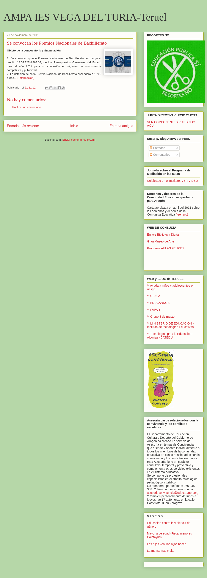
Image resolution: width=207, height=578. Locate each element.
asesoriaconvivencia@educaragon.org (172, 492)
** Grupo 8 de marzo (161, 316)
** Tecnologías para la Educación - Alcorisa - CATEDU (170, 335)
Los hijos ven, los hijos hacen (166, 544)
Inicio (74, 126)
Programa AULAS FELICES (165, 248)
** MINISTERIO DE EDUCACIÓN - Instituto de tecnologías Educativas (170, 325)
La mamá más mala (160, 550)
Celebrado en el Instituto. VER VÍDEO (172, 180)
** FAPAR (153, 309)
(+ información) (25, 77)
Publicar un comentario (26, 107)
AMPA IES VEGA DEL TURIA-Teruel (85, 17)
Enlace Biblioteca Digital (163, 234)
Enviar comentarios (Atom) (79, 139)
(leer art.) (182, 214)
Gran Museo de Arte (160, 241)
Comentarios (160, 154)
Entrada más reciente (23, 126)
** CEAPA (153, 296)
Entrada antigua (121, 126)
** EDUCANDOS (158, 303)
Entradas (157, 148)
